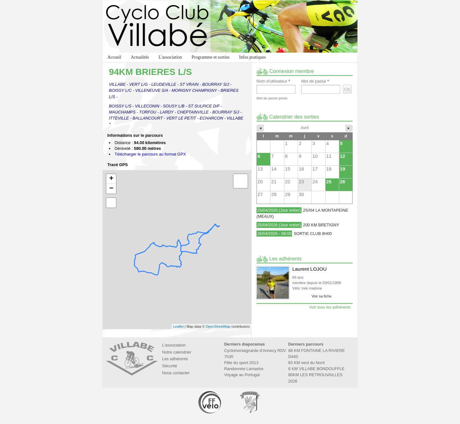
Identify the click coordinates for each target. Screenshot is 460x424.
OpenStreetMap (218, 326)
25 (329, 181)
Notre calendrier (176, 352)
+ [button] (111, 179)
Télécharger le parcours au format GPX (150, 154)
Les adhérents (175, 358)
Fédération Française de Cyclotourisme (210, 402)
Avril (305, 127)
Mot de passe (315, 81)
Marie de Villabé (250, 402)
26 (342, 181)
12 (342, 156)
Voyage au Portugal (242, 374)
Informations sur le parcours (135, 136)
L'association (170, 57)
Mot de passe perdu (272, 98)
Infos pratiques (252, 57)
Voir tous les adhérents (330, 307)
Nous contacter (175, 372)
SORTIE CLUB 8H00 (313, 233)
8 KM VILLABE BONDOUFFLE (316, 368)
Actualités (140, 57)
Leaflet (178, 326)
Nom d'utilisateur (273, 81)
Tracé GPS (117, 165)
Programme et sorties (211, 57)
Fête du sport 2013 (241, 362)
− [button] (111, 189)
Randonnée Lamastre (244, 368)
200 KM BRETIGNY (321, 225)
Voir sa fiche (321, 296)
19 (342, 169)
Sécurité (169, 365)
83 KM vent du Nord (306, 362)
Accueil (114, 57)
